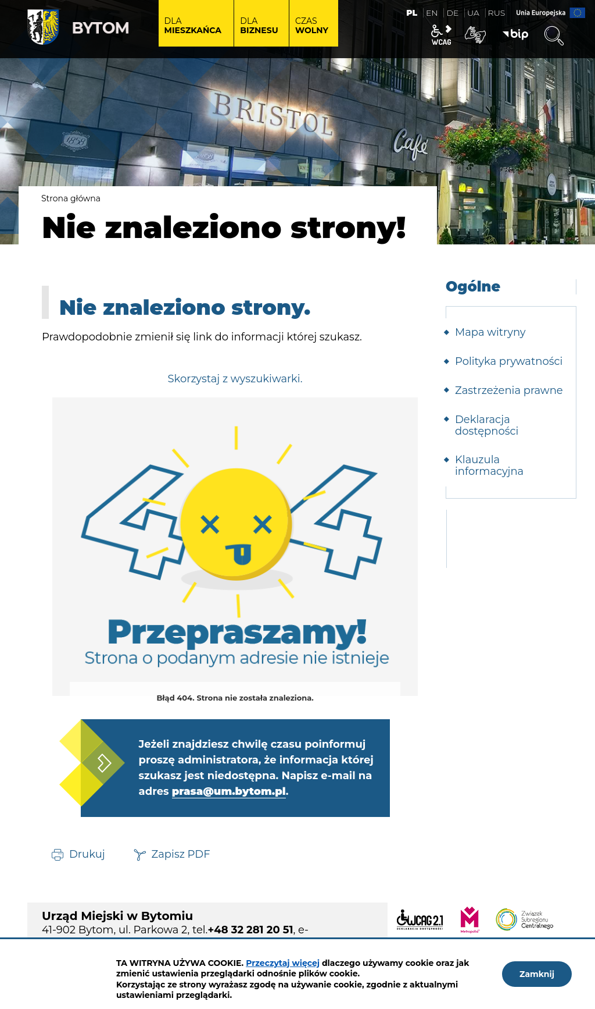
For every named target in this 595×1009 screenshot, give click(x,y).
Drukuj (87, 853)
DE (452, 13)
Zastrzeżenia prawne (509, 390)
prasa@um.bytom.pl (229, 791)
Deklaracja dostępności (486, 425)
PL (411, 13)
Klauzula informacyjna (489, 465)
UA (473, 13)
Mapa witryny (490, 332)
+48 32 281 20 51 (250, 929)
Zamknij (536, 974)
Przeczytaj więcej (283, 963)
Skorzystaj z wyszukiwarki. (234, 378)
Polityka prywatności (508, 361)
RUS (497, 13)
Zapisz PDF (181, 853)
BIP (515, 35)
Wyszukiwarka (554, 36)
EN (432, 13)
